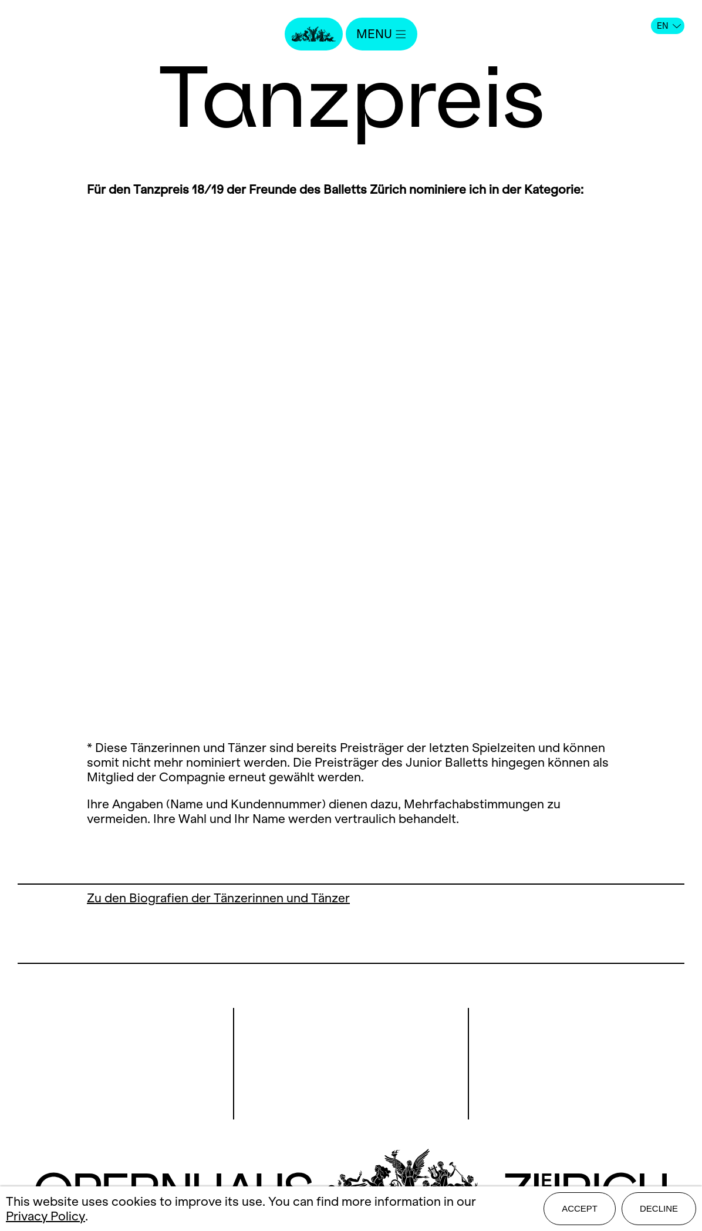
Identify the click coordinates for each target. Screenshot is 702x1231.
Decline (659, 1208)
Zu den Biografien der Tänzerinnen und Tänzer (218, 898)
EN (669, 26)
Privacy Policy (45, 1216)
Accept (580, 1208)
